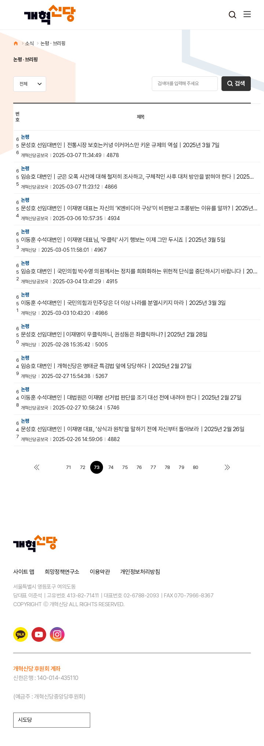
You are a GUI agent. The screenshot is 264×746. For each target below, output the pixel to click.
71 (68, 467)
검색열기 (232, 14)
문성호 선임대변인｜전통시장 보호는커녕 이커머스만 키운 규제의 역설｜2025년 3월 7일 (120, 145)
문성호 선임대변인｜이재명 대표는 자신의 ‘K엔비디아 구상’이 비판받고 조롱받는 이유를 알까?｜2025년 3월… (139, 208)
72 (82, 467)
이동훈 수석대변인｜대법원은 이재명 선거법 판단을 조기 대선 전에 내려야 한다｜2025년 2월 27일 (131, 398)
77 (153, 467)
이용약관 (100, 572)
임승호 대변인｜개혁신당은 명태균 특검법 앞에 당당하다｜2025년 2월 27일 (106, 366)
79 (181, 467)
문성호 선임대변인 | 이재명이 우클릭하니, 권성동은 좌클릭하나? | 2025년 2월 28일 (114, 335)
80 (195, 467)
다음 (209, 467)
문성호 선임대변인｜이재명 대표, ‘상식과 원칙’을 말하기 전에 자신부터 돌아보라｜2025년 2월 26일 (133, 429)
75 (125, 467)
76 (139, 467)
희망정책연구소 (62, 572)
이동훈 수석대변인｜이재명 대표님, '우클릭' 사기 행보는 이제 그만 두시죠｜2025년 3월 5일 (123, 240)
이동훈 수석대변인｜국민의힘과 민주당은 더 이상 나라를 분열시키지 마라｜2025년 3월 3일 (123, 303)
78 (167, 467)
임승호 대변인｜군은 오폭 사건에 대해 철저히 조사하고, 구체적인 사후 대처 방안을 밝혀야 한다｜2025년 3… (139, 177)
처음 (36, 467)
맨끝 (227, 467)
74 (111, 467)
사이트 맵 (23, 572)
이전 (54, 467)
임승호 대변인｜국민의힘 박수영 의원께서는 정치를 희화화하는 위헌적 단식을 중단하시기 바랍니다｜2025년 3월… (139, 271)
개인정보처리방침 (140, 572)
